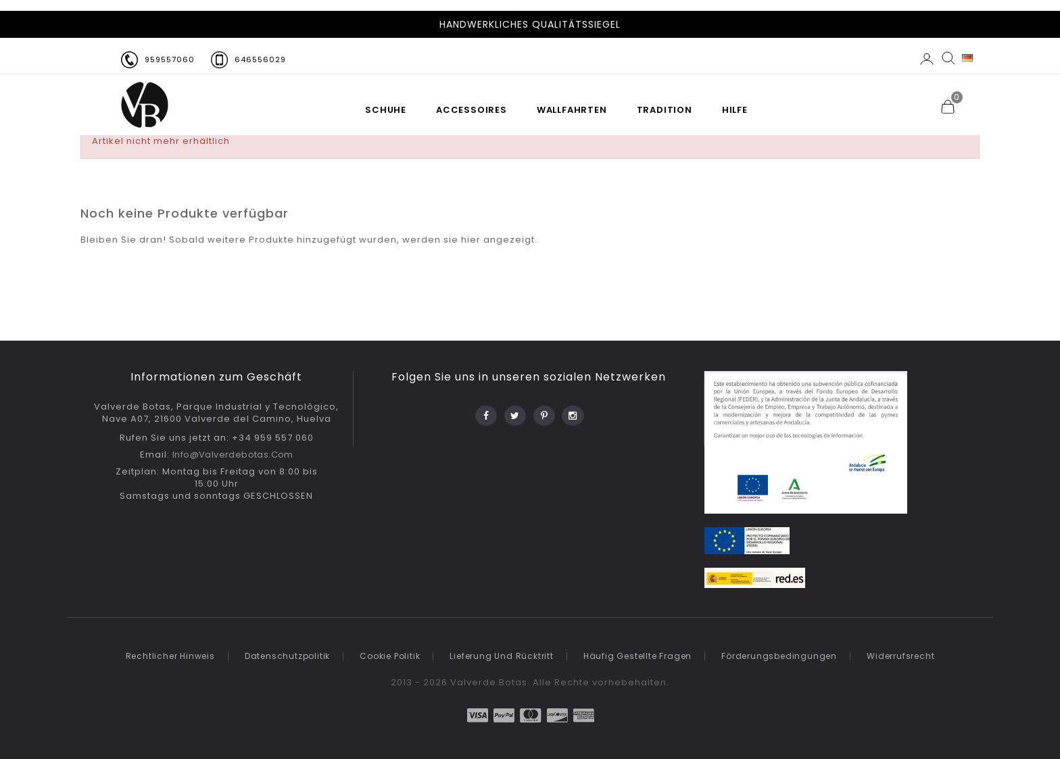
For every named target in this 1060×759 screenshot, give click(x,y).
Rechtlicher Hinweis (170, 656)
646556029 (260, 59)
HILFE (735, 109)
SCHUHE (385, 109)
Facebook (485, 412)
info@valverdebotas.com (232, 454)
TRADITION (664, 109)
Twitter (514, 412)
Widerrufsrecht (900, 656)
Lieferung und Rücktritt (501, 656)
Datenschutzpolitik (287, 656)
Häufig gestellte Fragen (637, 656)
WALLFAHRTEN (572, 109)
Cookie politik (390, 656)
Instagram (572, 412)
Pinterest (543, 412)
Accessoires (471, 109)
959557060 (170, 59)
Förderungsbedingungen (779, 656)
